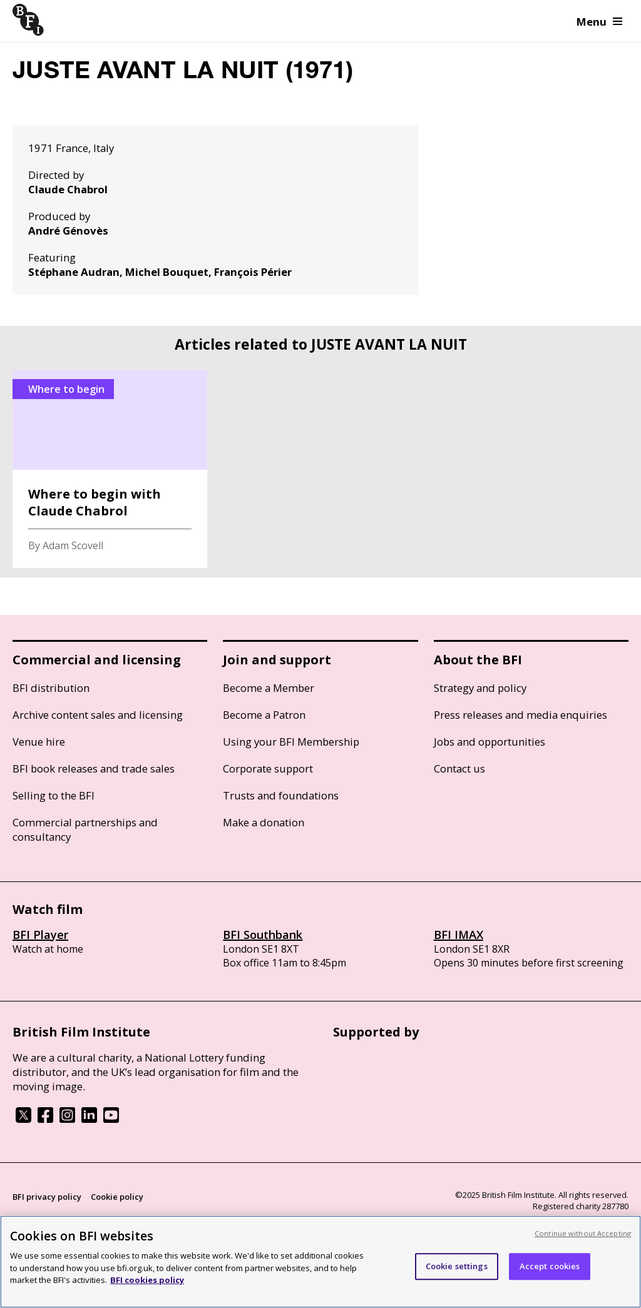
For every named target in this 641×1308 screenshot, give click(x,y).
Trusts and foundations (281, 795)
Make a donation (263, 822)
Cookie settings (457, 1266)
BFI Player (40, 934)
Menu (599, 21)
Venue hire (39, 741)
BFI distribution (51, 688)
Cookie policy (117, 1196)
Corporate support (268, 768)
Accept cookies (550, 1266)
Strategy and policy (480, 688)
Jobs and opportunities (489, 741)
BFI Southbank (262, 934)
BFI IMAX (458, 934)
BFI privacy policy (47, 1196)
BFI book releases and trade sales (94, 768)
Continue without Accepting (583, 1233)
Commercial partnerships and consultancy (85, 829)
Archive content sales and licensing (98, 714)
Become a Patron (264, 714)
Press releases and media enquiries (520, 714)
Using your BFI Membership (291, 741)
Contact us (459, 768)
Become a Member (268, 688)
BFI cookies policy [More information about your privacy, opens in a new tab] (147, 1279)
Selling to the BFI (54, 795)
